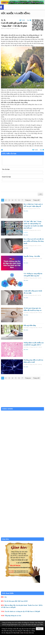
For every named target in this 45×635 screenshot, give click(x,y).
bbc (6, 597)
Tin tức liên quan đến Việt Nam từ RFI (16, 601)
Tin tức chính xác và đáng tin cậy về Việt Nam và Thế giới (22, 611)
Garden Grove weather (22, 406)
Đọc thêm (26, 211)
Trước (23, 20)
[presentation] (17, 187)
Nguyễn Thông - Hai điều (32, 256)
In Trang (2, 150)
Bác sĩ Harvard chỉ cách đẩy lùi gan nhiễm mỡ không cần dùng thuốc (34, 241)
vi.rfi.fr (26, 232)
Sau (28, 20)
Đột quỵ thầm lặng (30, 325)
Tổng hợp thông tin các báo (13, 615)
